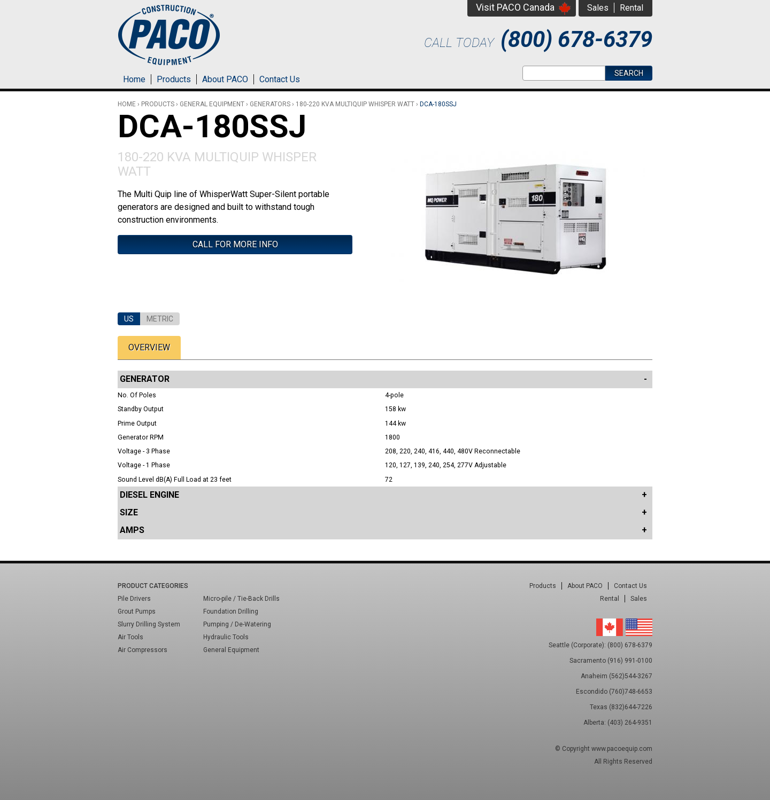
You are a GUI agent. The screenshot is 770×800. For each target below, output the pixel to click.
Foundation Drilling (230, 611)
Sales (598, 8)
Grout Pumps (137, 611)
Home (134, 79)
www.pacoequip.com (621, 748)
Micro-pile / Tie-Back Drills (241, 598)
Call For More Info (235, 244)
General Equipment (212, 104)
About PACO (225, 79)
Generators (270, 104)
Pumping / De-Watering (237, 624)
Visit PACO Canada (515, 7)
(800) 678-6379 (576, 39)
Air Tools (130, 637)
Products (174, 79)
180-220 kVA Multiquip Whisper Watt (355, 104)
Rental (631, 8)
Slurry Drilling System (149, 624)
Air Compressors (142, 650)
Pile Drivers (134, 598)
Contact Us (279, 79)
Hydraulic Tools (226, 637)
